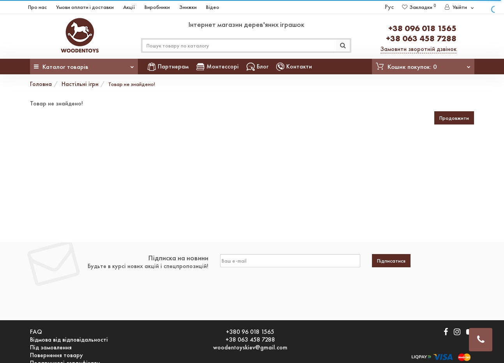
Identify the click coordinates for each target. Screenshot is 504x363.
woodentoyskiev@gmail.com (250, 347)
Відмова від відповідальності (69, 340)
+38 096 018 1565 (422, 28)
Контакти (294, 66)
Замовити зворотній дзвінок (418, 49)
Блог (257, 66)
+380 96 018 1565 (250, 332)
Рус (389, 7)
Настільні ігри (80, 84)
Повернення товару (56, 355)
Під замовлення (51, 347)
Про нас (37, 7)
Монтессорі (217, 66)
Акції (129, 7)
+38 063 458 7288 (421, 38)
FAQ (36, 332)
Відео (212, 7)
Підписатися (391, 260)
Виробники (157, 7)
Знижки (188, 7)
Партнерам (168, 66)
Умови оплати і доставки (85, 7)
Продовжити (454, 117)
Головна (41, 84)
